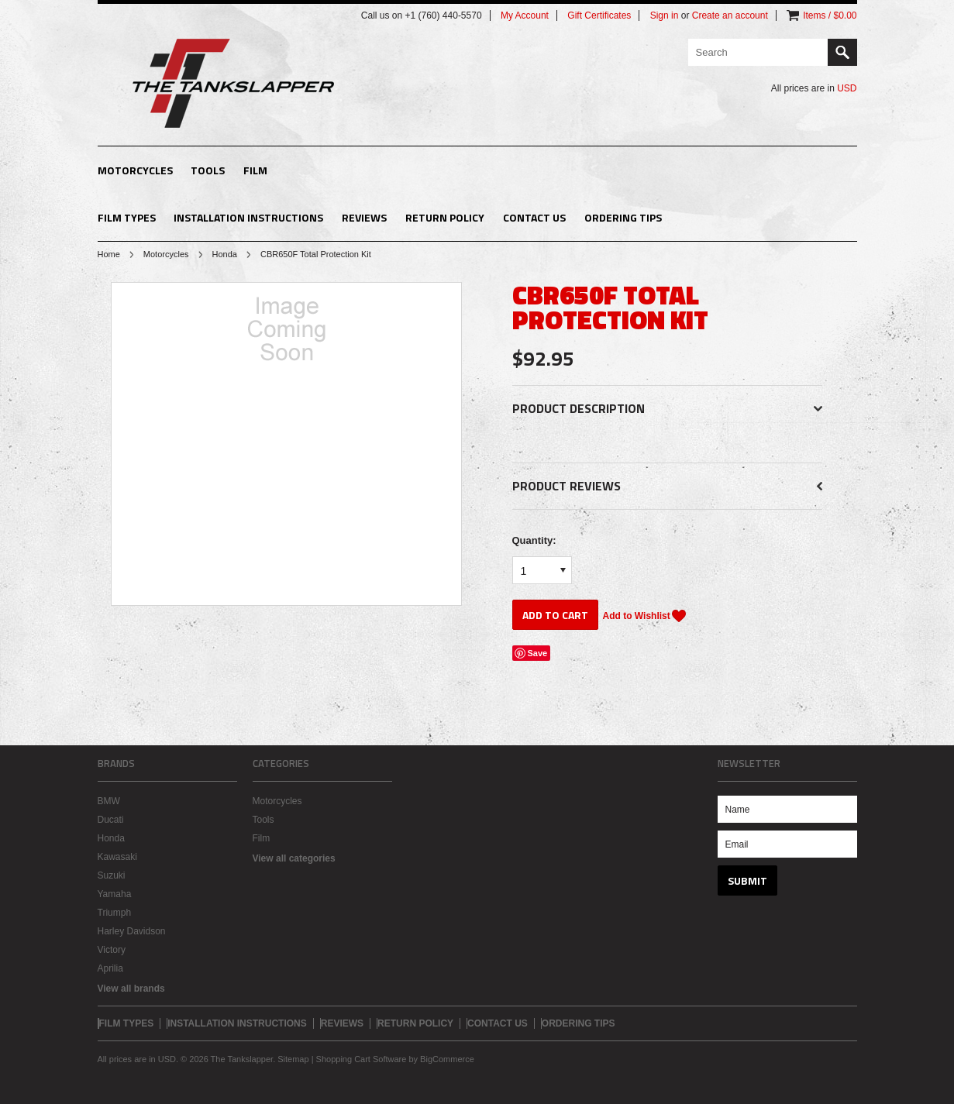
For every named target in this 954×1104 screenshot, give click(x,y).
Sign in (664, 15)
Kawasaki (117, 856)
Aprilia (110, 968)
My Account (525, 15)
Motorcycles (135, 170)
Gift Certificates (599, 15)
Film (255, 170)
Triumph (115, 912)
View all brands (131, 988)
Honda (224, 254)
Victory (112, 949)
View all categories (294, 858)
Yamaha (115, 894)
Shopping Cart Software (361, 1059)
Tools (208, 170)
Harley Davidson (132, 931)
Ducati (111, 819)
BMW (109, 801)
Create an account (730, 15)
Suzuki (112, 875)
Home (109, 254)
